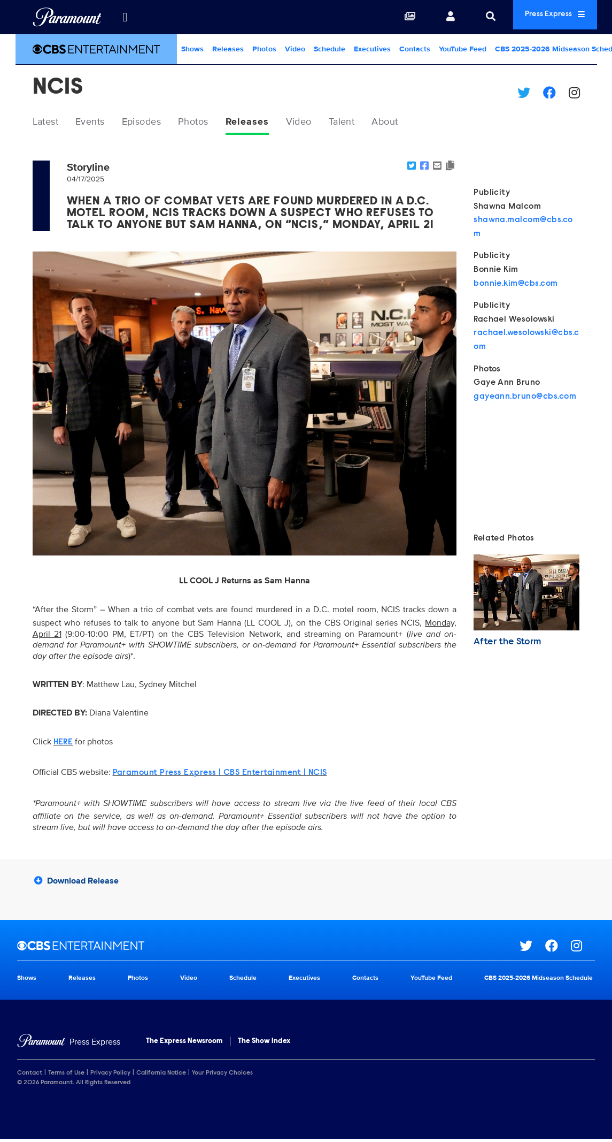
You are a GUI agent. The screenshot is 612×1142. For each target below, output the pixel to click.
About (424, 122)
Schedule (329, 49)
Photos (264, 49)
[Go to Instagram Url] (583, 948)
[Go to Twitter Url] (532, 948)
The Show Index (264, 1043)
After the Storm (507, 644)
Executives (372, 49)
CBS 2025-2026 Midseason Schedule (538, 981)
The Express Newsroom (184, 1043)
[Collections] (387, 17)
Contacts (414, 49)
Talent (376, 122)
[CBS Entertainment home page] (268, 948)
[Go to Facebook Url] (558, 948)
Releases (228, 49)
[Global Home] (67, 17)
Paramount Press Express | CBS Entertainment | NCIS (220, 775)
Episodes (156, 122)
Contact (29, 1075)
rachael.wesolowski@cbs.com (526, 342)
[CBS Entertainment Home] (96, 49)
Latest (48, 122)
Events (98, 122)
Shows (192, 49)
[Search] (468, 17)
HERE (63, 744)
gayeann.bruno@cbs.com (525, 398)
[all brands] (125, 17)
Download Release (76, 883)
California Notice (161, 1075)
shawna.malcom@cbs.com (523, 229)
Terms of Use (66, 1075)
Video (295, 49)
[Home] (68, 1044)
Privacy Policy (110, 1075)
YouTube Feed (462, 49)
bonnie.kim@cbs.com (516, 285)
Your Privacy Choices (222, 1075)
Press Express (543, 17)
